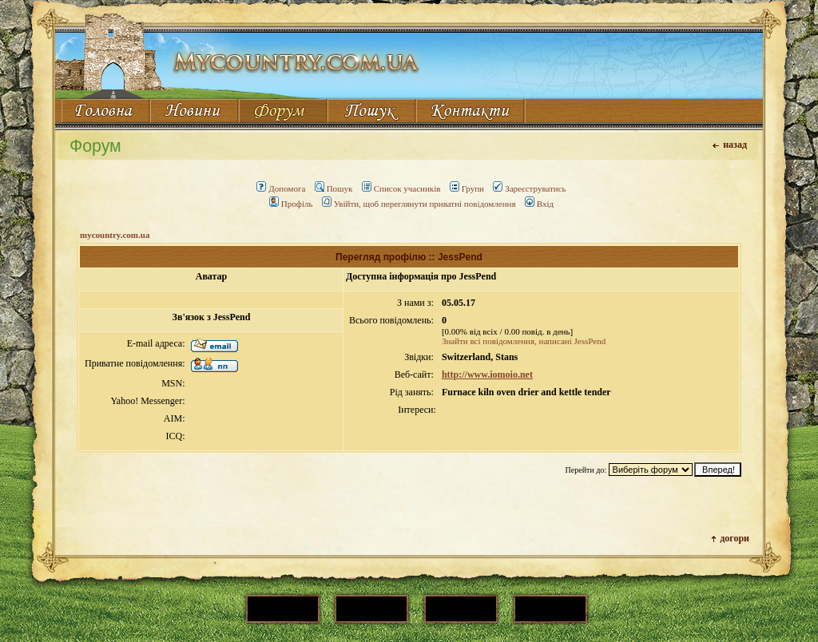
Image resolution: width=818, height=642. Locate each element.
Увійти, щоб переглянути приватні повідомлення (419, 203)
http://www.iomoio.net (487, 374)
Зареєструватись (529, 188)
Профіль (291, 203)
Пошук (334, 188)
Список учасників (401, 188)
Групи (467, 188)
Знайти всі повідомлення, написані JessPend (524, 341)
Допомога (280, 188)
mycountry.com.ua (114, 235)
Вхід (539, 203)
